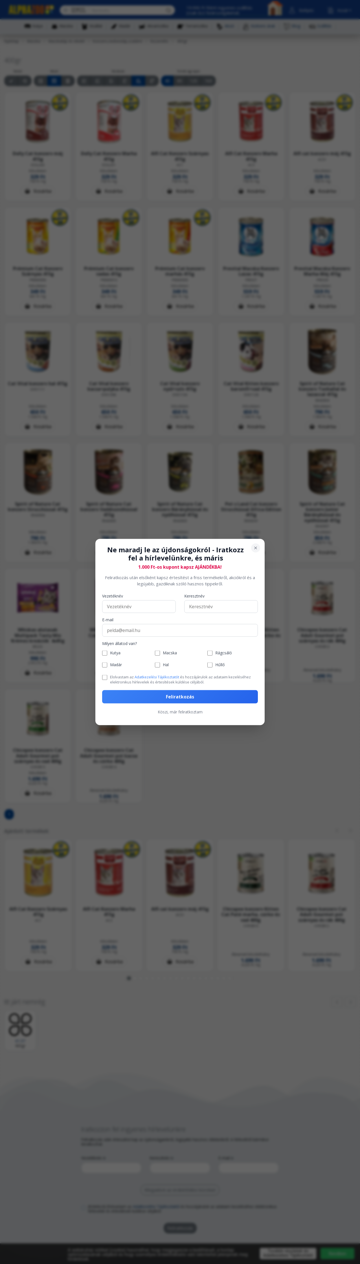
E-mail (107, 619)
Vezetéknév (112, 596)
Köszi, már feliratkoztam (180, 712)
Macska (170, 653)
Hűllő (220, 665)
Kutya (115, 653)
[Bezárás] (255, 548)
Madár (116, 665)
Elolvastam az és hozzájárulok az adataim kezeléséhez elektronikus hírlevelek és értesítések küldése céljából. (180, 679)
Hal (166, 665)
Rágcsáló (223, 653)
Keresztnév (194, 596)
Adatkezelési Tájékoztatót (157, 676)
